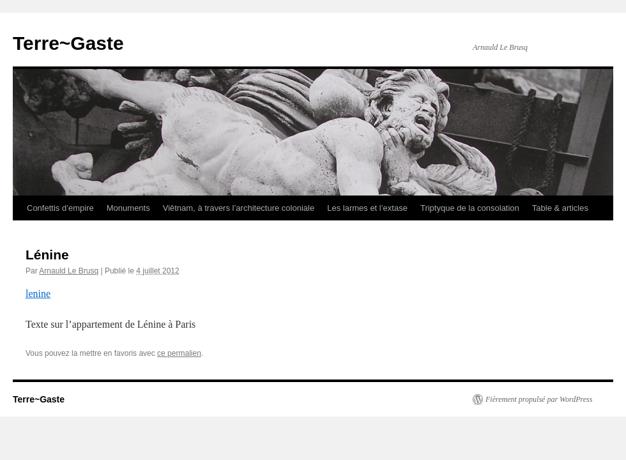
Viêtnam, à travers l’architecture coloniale (239, 208)
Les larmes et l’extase (367, 208)
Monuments (128, 208)
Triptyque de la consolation (469, 208)
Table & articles (560, 208)
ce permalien (179, 353)
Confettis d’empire (60, 208)
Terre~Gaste (68, 43)
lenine (38, 293)
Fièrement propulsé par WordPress (538, 399)
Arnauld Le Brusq (68, 270)
